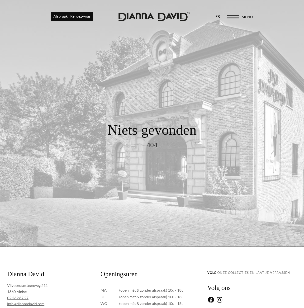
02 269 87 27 (17, 297)
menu (279, 17)
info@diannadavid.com (25, 303)
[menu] (265, 17)
